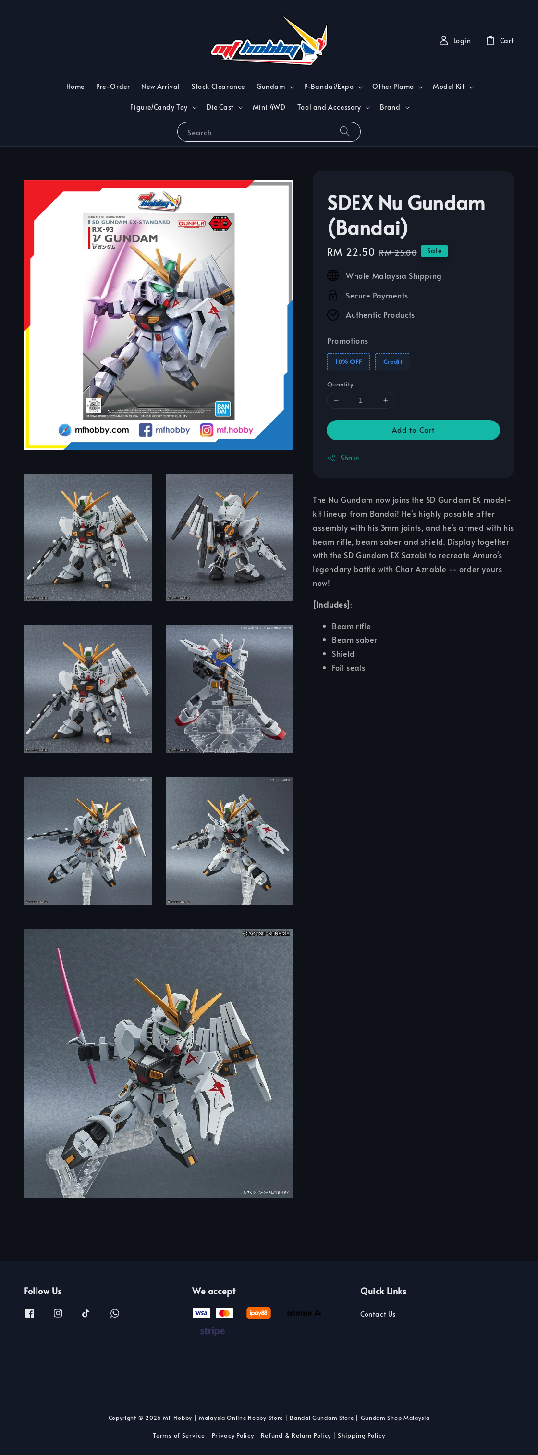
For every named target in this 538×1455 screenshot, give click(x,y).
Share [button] (343, 457)
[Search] (345, 131)
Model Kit (449, 86)
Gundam (271, 86)
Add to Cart (413, 429)
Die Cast (220, 107)
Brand (390, 107)
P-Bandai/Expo (329, 86)
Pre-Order (113, 86)
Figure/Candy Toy (159, 107)
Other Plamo (393, 86)
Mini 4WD (269, 107)
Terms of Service (179, 1435)
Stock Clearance (218, 86)
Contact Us (378, 1314)
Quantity (340, 384)
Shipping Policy (361, 1435)
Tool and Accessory (329, 107)
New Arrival (160, 86)
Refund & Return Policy (296, 1435)
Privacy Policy (233, 1435)
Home (75, 86)
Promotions (347, 340)
